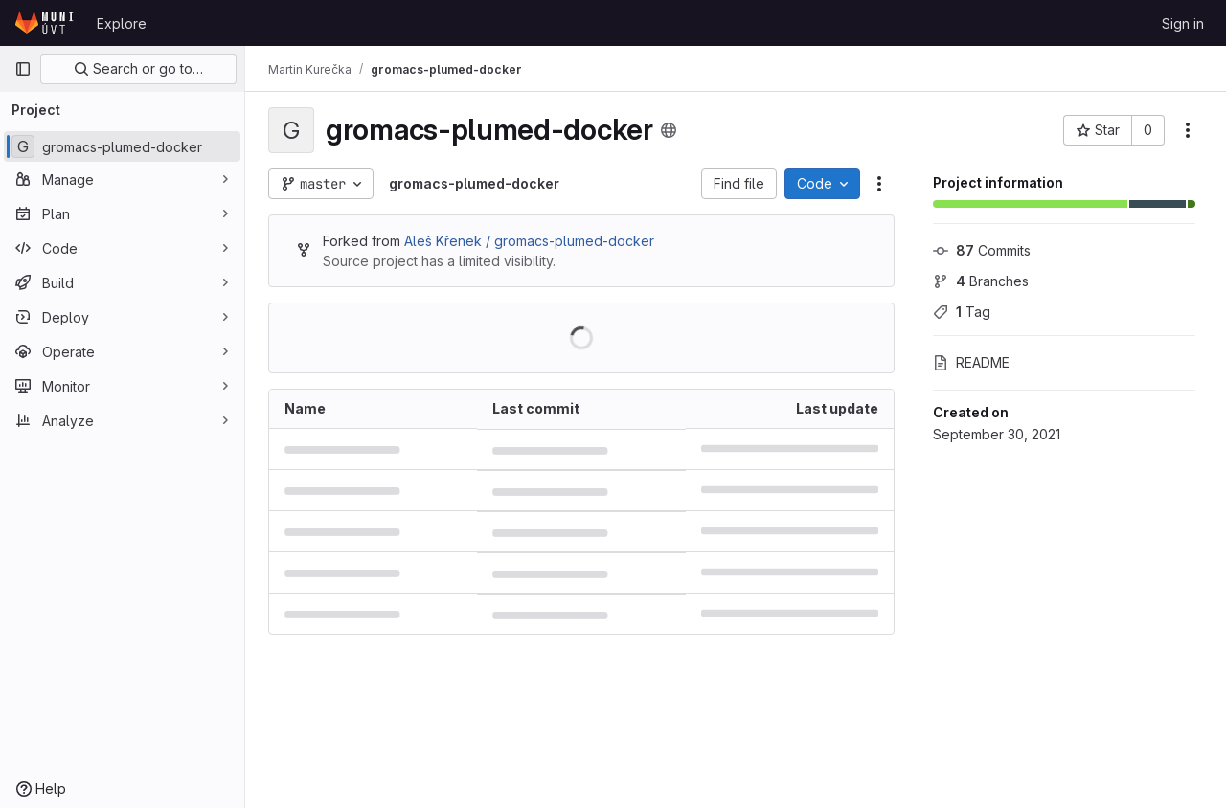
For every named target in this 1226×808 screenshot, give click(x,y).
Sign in (1183, 23)
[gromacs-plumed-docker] (122, 146)
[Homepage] (46, 23)
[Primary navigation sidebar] (23, 69)
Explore (122, 23)
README (971, 362)
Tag (961, 311)
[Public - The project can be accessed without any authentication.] (668, 130)
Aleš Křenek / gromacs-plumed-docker (529, 241)
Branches (981, 281)
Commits (982, 250)
